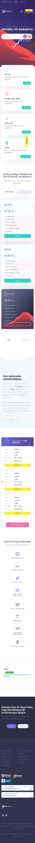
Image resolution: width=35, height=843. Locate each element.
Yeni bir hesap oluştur (17, 525)
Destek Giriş (25, 156)
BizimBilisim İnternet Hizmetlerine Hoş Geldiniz (17, 676)
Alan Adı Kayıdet (6, 750)
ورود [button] (29, 10)
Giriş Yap (23, 726)
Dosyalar (22, 763)
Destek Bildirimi (6, 765)
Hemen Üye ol (10, 416)
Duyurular (4, 756)
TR (32, 839)
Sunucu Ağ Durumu (25, 750)
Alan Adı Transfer (6, 753)
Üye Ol (5, 394)
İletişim (23, 394)
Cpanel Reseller (23, 760)
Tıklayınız (26, 107)
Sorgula (27, 83)
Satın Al (17, 236)
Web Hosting (23, 756)
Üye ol (11, 726)
